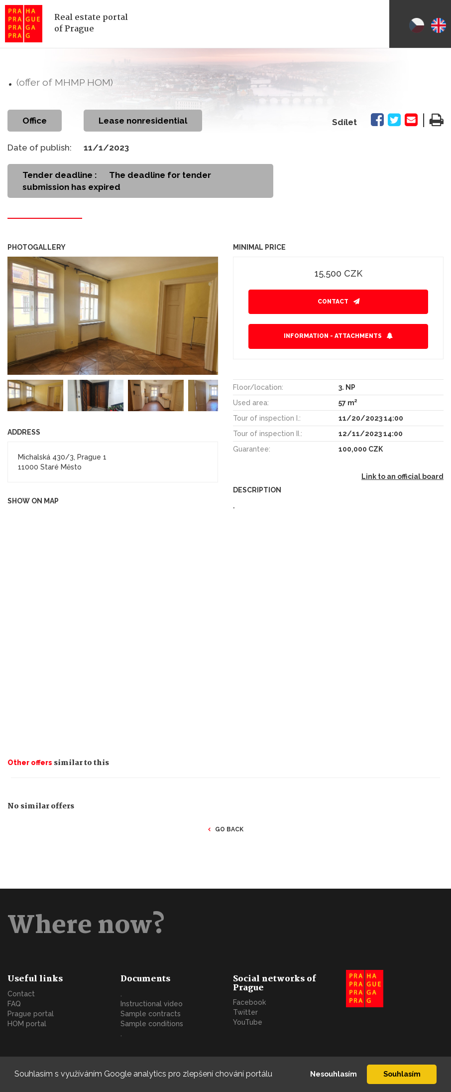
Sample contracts (150, 1014)
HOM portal (26, 1024)
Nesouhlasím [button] (333, 1074)
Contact (333, 301)
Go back (229, 829)
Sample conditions (151, 1024)
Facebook (249, 1002)
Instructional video (151, 1004)
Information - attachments (333, 335)
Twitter (245, 1012)
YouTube (247, 1022)
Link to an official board (402, 476)
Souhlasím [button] (402, 1074)
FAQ (14, 1004)
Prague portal (30, 1014)
